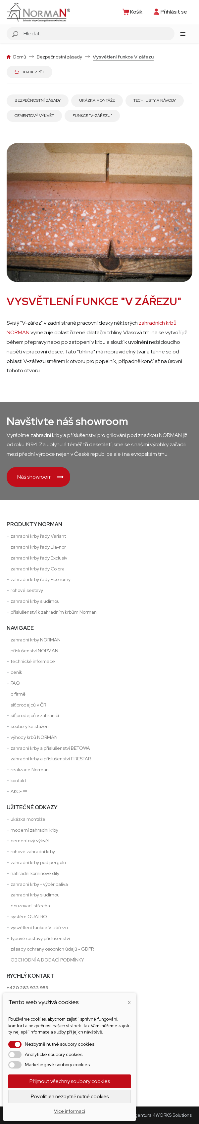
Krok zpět (29, 72)
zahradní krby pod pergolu (38, 862)
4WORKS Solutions (172, 1115)
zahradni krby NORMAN (36, 640)
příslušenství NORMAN (34, 651)
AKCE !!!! (19, 791)
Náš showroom (40, 476)
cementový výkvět (30, 841)
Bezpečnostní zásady (38, 100)
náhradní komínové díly (35, 873)
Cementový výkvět (34, 115)
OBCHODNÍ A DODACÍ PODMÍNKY (47, 960)
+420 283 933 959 (27, 988)
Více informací (69, 1111)
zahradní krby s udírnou (35, 601)
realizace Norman (30, 770)
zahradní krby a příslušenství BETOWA (50, 748)
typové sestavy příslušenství (40, 938)
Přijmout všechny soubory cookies (69, 1081)
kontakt (18, 780)
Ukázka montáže (97, 100)
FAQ (15, 683)
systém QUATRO (29, 917)
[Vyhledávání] (98, 34)
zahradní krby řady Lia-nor (38, 547)
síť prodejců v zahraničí (35, 715)
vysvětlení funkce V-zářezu (39, 927)
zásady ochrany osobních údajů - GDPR (52, 949)
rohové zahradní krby (33, 851)
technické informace (33, 661)
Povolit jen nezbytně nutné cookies (70, 1096)
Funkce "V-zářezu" (92, 115)
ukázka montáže (28, 819)
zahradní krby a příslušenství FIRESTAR (51, 759)
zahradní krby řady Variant (38, 536)
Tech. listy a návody (154, 100)
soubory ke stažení (30, 726)
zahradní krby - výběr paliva (39, 884)
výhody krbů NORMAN (34, 737)
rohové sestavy (27, 590)
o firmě (18, 694)
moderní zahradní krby (34, 830)
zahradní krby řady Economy (41, 579)
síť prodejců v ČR (28, 705)
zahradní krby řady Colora (38, 569)
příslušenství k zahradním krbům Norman (54, 612)
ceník (16, 672)
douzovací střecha (30, 906)
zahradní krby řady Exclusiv (39, 558)
